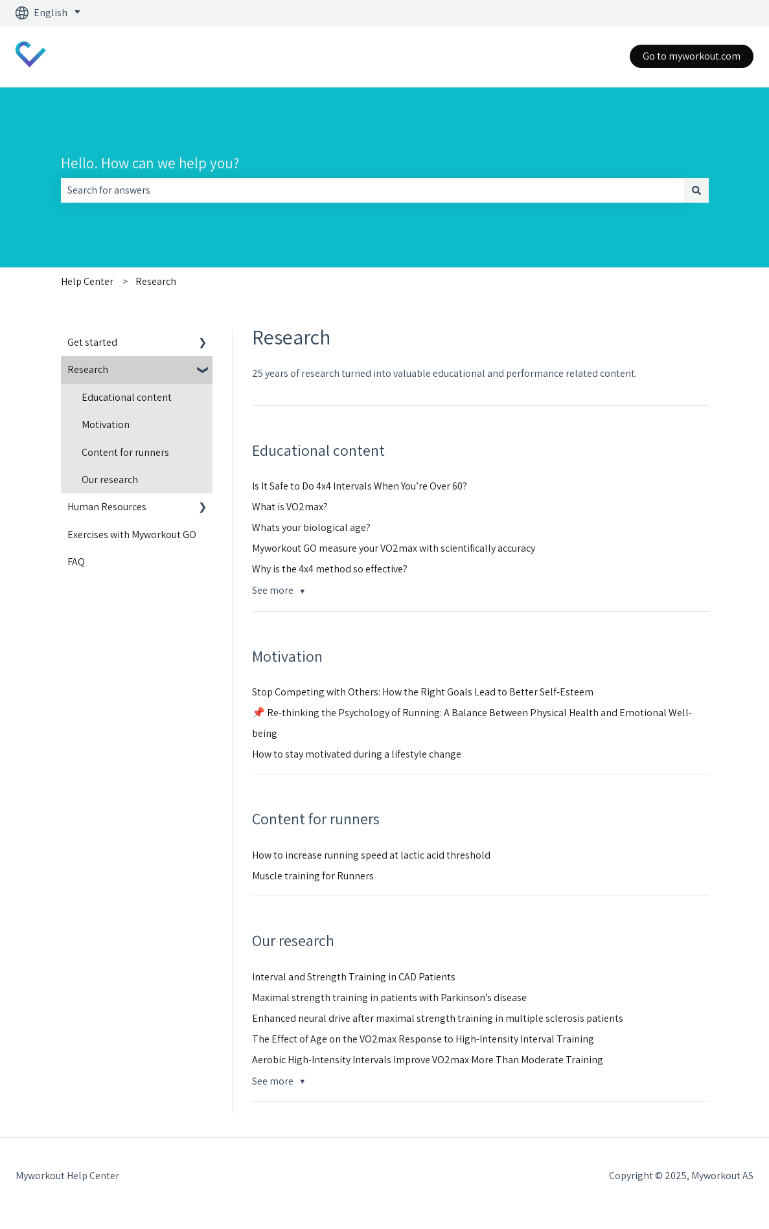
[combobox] (372, 190)
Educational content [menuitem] (127, 397)
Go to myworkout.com (691, 56)
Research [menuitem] (87, 369)
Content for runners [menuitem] (125, 452)
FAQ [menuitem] (76, 562)
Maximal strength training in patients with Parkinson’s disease (389, 997)
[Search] (696, 190)
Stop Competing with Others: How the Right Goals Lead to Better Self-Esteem (422, 692)
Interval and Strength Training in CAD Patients (353, 977)
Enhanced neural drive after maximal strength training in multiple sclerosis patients (437, 1018)
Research (155, 281)
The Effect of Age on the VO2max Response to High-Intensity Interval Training (423, 1039)
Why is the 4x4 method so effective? (329, 569)
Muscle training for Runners (313, 876)
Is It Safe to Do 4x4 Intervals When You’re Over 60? (359, 486)
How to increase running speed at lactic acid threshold (371, 855)
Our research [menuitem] (110, 479)
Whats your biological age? (311, 527)
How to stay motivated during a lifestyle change (356, 754)
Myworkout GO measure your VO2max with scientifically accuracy (393, 548)
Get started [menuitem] (92, 342)
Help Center (87, 281)
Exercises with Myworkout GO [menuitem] (131, 534)
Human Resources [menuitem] (106, 506)
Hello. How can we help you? (150, 163)
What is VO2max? (290, 506)
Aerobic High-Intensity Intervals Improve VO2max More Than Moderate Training (427, 1059)
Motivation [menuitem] (106, 424)
